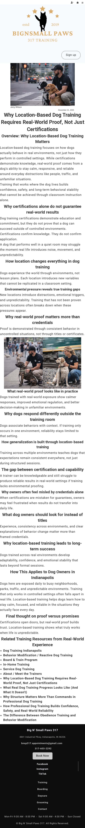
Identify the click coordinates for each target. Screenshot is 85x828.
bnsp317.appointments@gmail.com (41, 743)
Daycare (42, 796)
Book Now (42, 755)
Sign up (71, 55)
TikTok (42, 774)
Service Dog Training (19, 669)
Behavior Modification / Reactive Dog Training (38, 655)
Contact (42, 809)
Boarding (42, 789)
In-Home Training (16, 664)
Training (42, 782)
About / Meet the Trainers (22, 674)
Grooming (42, 802)
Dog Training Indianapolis (22, 650)
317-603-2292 (43, 748)
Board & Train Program (20, 660)
